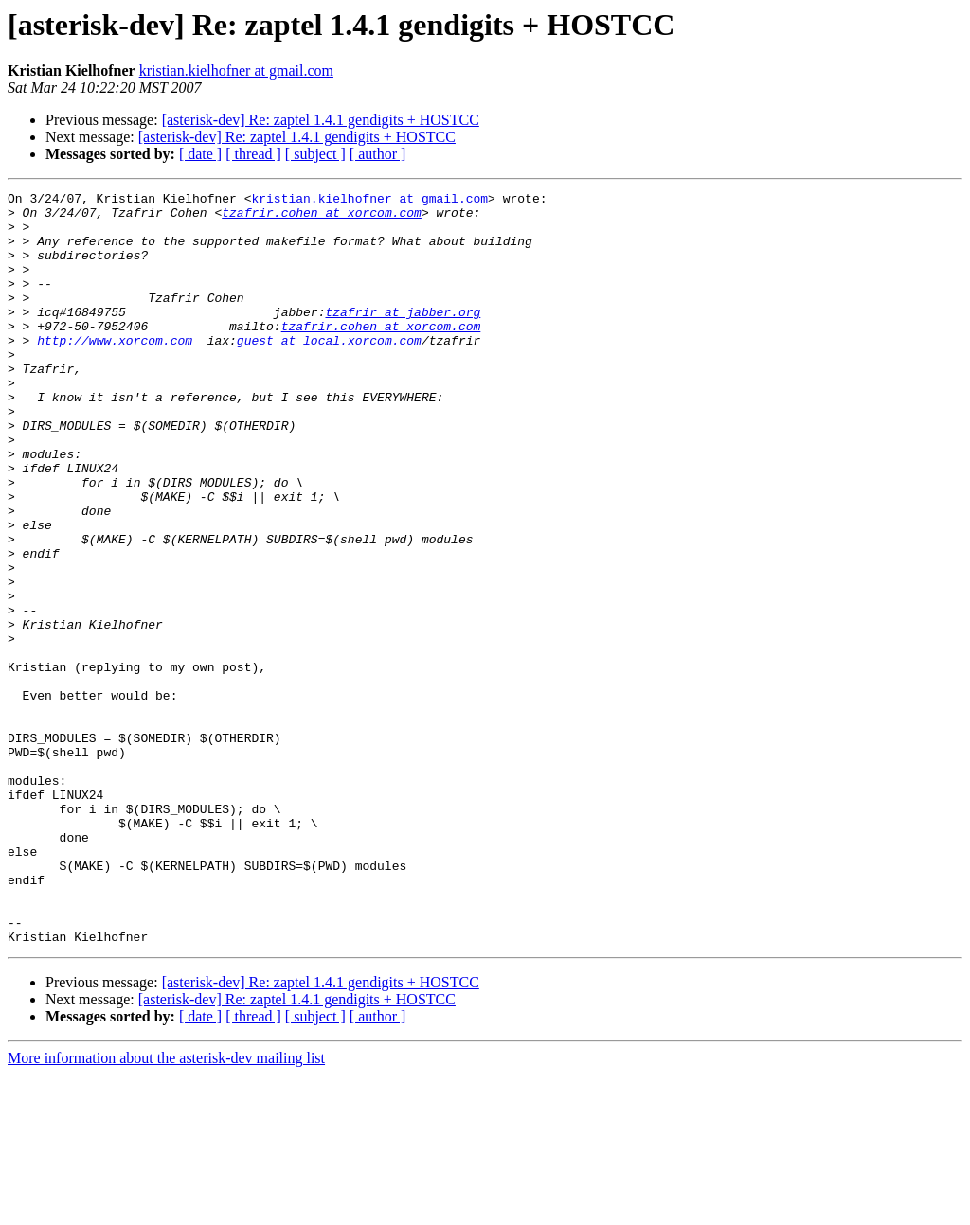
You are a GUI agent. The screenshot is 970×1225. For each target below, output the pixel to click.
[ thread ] (253, 154)
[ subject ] (315, 154)
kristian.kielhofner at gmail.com (236, 70)
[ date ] (200, 154)
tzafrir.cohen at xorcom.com (322, 217)
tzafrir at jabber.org (402, 337)
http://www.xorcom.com (114, 371)
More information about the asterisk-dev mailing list (166, 1208)
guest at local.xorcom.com (329, 371)
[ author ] (378, 154)
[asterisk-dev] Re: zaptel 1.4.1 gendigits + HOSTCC (320, 120)
